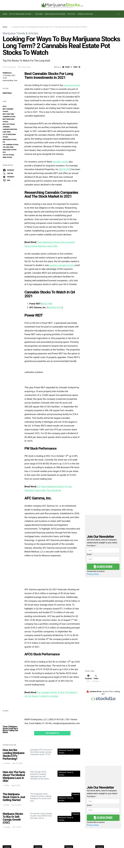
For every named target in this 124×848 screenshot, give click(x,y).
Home (5, 14)
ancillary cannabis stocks (61, 265)
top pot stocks (8, 155)
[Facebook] (88, 678)
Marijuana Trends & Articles (20, 33)
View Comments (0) (52, 733)
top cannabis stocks (10, 144)
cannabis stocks (60, 161)
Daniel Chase (7, 93)
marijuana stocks (71, 85)
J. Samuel (6, 763)
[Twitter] (95, 678)
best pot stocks (9, 124)
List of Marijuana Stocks (20, 14)
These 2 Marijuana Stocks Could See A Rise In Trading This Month (10, 729)
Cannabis (6, 127)
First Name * (91, 546)
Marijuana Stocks (9, 139)
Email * (89, 554)
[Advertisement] (103, 644)
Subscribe (103, 567)
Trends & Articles (85, 14)
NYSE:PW (46, 303)
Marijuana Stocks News (55, 14)
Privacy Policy (93, 574)
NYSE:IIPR (65, 169)
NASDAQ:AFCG (54, 307)
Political (72, 14)
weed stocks (7, 157)
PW (4, 142)
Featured (39, 14)
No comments (10, 67)
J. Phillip (6, 785)
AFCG (4, 106)
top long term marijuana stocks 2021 (9, 149)
